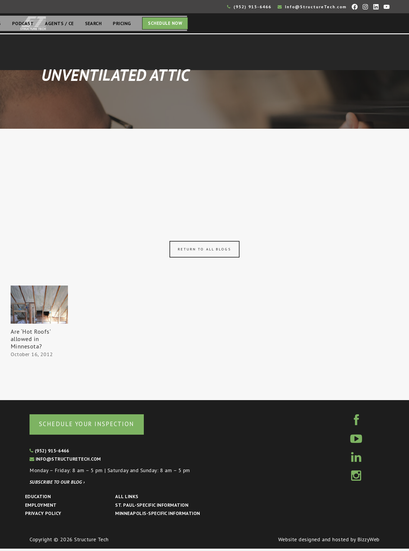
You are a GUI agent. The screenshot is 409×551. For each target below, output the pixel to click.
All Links (126, 499)
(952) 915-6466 (249, 6)
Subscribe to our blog (57, 484)
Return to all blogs (204, 251)
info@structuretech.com (65, 461)
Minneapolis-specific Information (157, 516)
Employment (41, 507)
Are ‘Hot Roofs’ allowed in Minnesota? (30, 341)
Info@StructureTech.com (312, 6)
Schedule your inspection (99, 426)
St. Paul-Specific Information (151, 507)
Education (38, 499)
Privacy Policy (43, 516)
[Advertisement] (204, 174)
